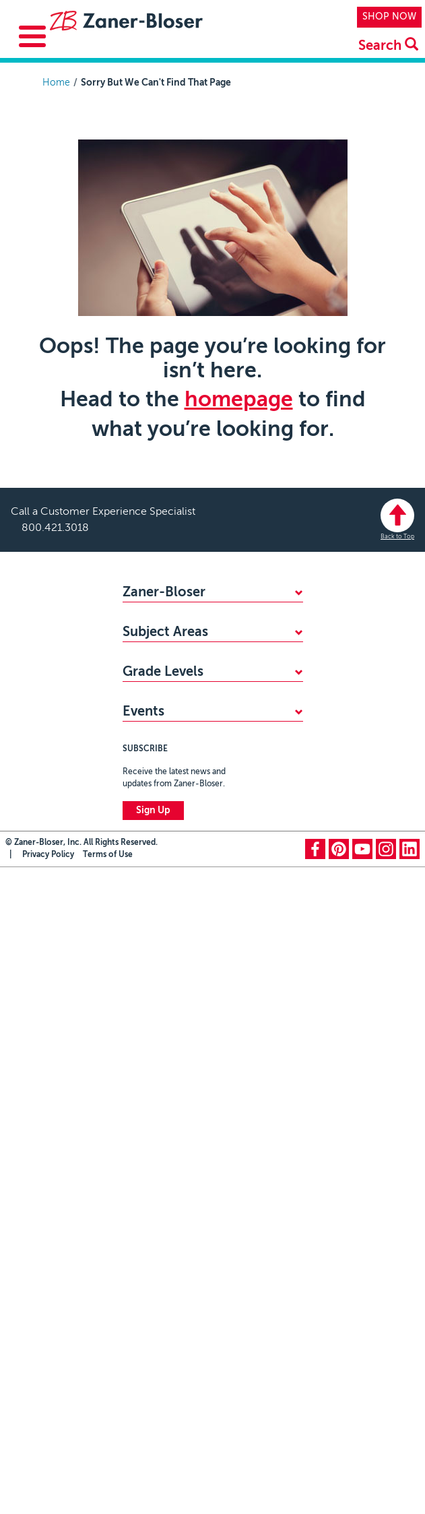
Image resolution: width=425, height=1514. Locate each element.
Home (56, 83)
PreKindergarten (158, 1046)
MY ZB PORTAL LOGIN (173, 706)
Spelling (140, 887)
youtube (362, 1496)
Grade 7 (139, 1224)
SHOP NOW (389, 17)
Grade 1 (139, 1091)
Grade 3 (140, 1135)
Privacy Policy (48, 1502)
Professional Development (180, 976)
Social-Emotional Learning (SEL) (192, 909)
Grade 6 (140, 1202)
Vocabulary (147, 954)
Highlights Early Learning (175, 932)
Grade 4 (140, 1157)
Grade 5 (140, 1180)
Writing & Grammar (164, 865)
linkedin (409, 1496)
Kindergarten (150, 1068)
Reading (140, 843)
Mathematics (150, 798)
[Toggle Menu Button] (32, 36)
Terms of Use (108, 1502)
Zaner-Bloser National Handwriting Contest (198, 1323)
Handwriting (148, 820)
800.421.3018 (55, 528)
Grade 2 (140, 1113)
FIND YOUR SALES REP (173, 639)
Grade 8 (140, 1246)
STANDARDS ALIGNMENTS (181, 661)
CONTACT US (153, 728)
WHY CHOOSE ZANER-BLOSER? (195, 617)
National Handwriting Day (177, 1353)
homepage (239, 400)
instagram (386, 1496)
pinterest (339, 1496)
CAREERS (143, 684)
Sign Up (153, 1457)
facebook (315, 1496)
